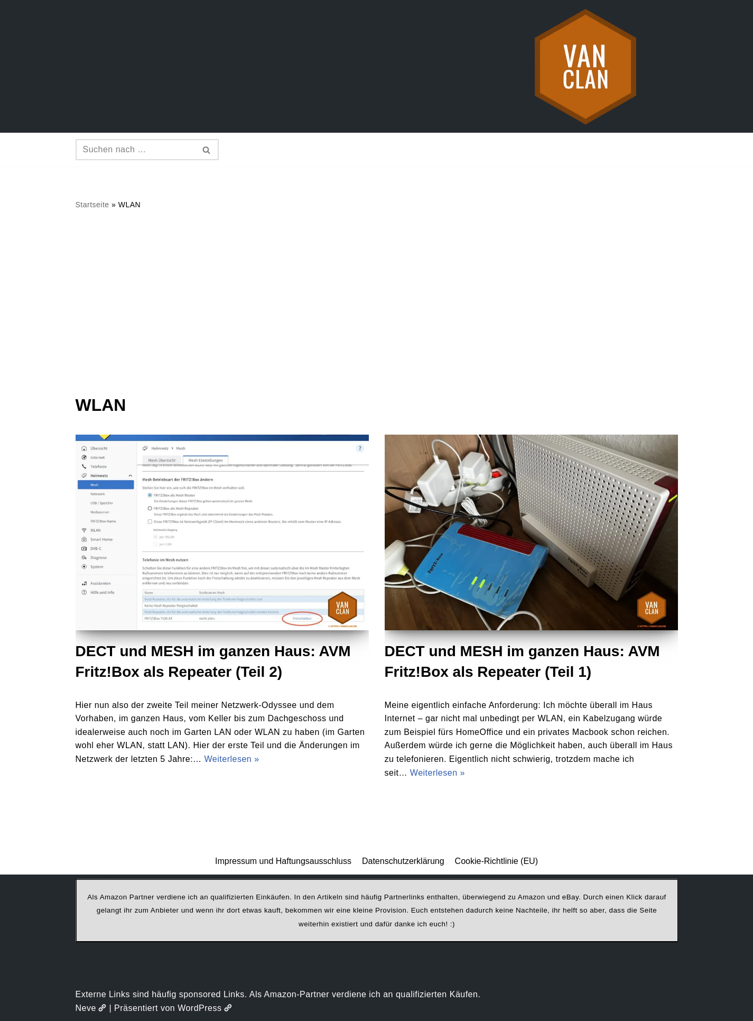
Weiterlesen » (231, 759)
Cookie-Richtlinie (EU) (496, 861)
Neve (91, 1008)
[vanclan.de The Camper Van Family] (585, 66)
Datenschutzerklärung (403, 861)
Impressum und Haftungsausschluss (283, 861)
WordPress (205, 1008)
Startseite (92, 204)
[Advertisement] (377, 302)
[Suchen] (135, 149)
